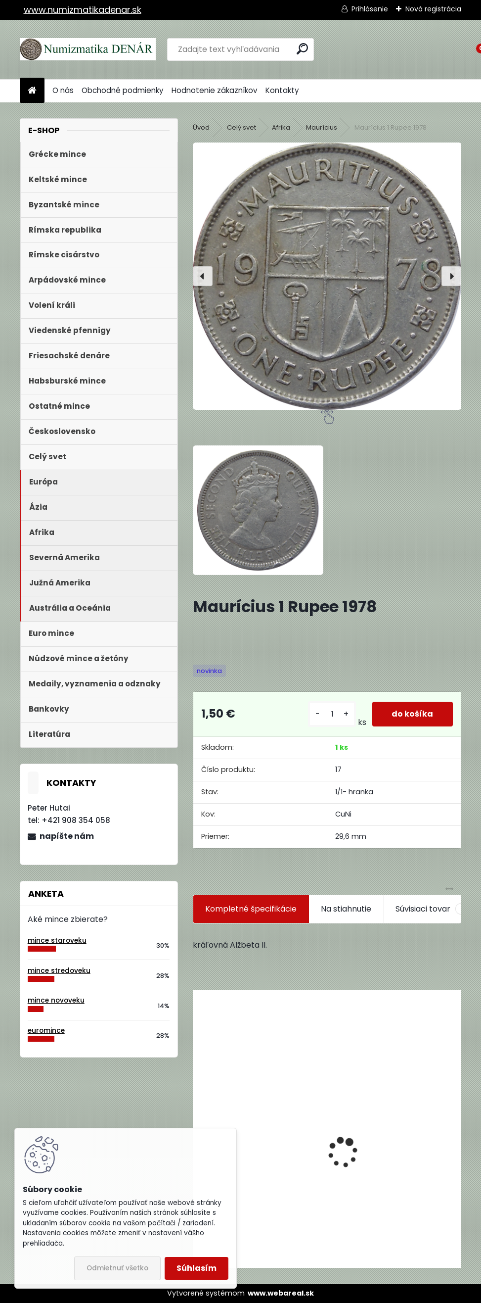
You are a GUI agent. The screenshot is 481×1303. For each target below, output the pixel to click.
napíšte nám (67, 836)
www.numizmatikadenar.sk (82, 9)
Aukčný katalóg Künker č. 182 (255, 1192)
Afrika (281, 127)
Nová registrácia (433, 9)
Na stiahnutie (346, 909)
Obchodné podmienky (123, 90)
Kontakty (282, 90)
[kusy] (332, 714)
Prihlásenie (369, 9)
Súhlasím (196, 1268)
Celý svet (241, 127)
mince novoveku (56, 1000)
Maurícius (321, 127)
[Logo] (88, 49)
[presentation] (203, 276)
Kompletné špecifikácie (251, 909)
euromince (46, 1030)
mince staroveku (57, 940)
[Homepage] (32, 91)
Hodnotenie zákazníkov (215, 90)
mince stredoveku (59, 970)
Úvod (201, 127)
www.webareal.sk (281, 1293)
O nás (63, 90)
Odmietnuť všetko (117, 1268)
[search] (302, 48)
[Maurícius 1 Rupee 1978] (327, 276)
